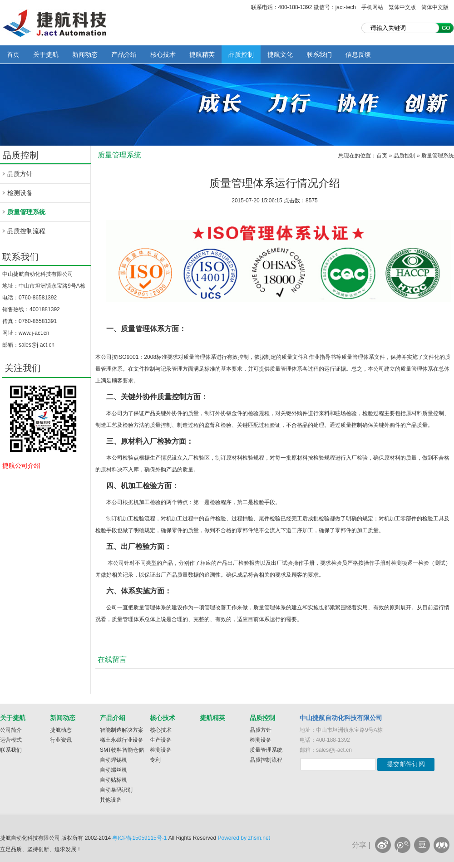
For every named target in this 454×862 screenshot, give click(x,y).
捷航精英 (202, 54)
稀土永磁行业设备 (121, 740)
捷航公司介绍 (21, 465)
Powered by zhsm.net (244, 838)
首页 (13, 54)
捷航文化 (280, 54)
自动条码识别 (116, 790)
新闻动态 (85, 54)
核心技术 (163, 54)
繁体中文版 (402, 7)
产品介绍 (124, 54)
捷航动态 (61, 730)
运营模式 (11, 740)
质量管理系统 (26, 212)
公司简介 (11, 730)
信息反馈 (358, 54)
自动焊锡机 (113, 760)
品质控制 (241, 54)
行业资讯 (61, 740)
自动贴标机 (113, 780)
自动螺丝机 (113, 770)
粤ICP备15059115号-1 (139, 838)
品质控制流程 (26, 231)
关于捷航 (46, 54)
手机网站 (372, 7)
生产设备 (161, 740)
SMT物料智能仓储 (122, 750)
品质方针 (20, 173)
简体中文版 (435, 7)
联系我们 (319, 54)
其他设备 (111, 800)
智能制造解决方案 (121, 730)
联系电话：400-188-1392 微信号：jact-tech (303, 7)
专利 (155, 760)
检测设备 (20, 192)
